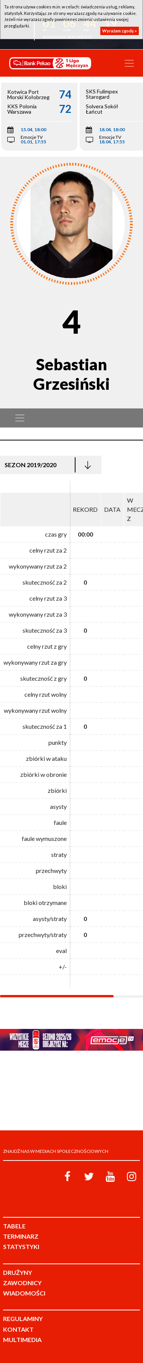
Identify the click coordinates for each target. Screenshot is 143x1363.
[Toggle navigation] (129, 63)
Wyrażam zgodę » (119, 30)
